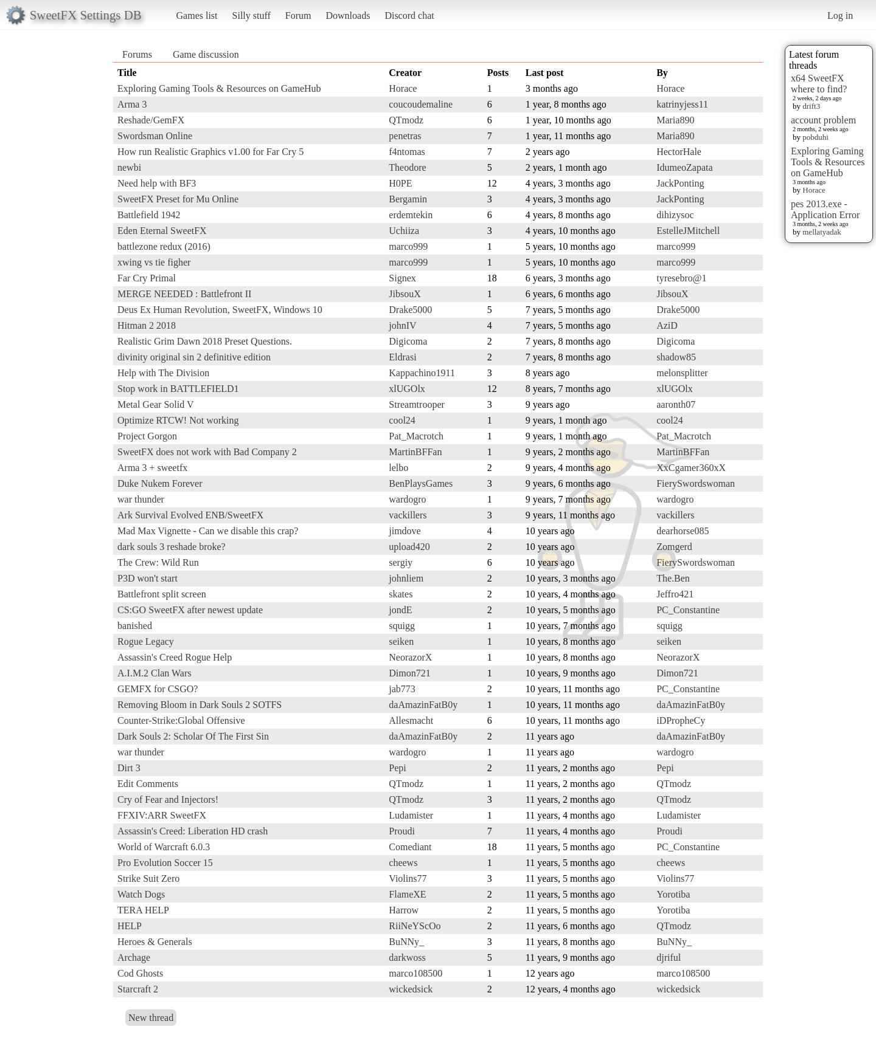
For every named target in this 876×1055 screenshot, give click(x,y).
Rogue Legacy (145, 641)
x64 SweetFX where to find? (819, 83)
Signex (402, 278)
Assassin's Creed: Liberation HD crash (192, 831)
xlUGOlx (407, 388)
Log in (840, 15)
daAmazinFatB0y (423, 704)
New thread (150, 1017)
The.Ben (673, 578)
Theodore (407, 167)
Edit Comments (147, 783)
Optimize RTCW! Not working (177, 420)
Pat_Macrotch (416, 436)
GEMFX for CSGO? (157, 689)
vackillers (407, 515)
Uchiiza (404, 230)
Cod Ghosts (140, 973)
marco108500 (415, 973)
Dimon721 (409, 673)
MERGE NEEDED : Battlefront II (184, 294)
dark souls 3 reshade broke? (171, 546)
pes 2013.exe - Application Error (825, 209)
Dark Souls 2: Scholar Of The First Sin (193, 736)
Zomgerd (674, 546)
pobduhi (815, 137)
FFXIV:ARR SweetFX (161, 815)
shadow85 (676, 357)
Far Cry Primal (146, 278)
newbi (129, 167)
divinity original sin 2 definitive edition (194, 357)
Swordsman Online (154, 136)
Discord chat (409, 15)
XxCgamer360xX (691, 467)
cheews (403, 862)
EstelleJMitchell (688, 230)
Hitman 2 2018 (146, 325)
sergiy (400, 562)
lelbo (398, 467)
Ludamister (411, 815)
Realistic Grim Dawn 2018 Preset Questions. (204, 341)
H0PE (400, 183)
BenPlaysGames (421, 483)
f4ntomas (407, 151)
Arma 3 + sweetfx (152, 467)
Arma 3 (132, 104)
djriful (668, 957)
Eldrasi (402, 357)
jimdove (404, 531)
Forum (298, 15)
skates (400, 594)
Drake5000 (410, 309)
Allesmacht (411, 720)
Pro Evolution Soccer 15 (165, 862)
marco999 (408, 246)
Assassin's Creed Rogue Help (174, 657)
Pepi (397, 768)
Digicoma (408, 341)
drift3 (811, 106)
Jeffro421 (674, 594)
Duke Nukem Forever (160, 483)
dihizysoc (674, 215)
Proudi (402, 831)
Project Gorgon (147, 436)
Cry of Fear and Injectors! (167, 799)
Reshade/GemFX (150, 120)
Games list (197, 15)
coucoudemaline (421, 104)
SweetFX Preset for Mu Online (177, 199)
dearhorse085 (682, 531)
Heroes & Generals (154, 941)
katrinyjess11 (682, 104)
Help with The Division (163, 373)
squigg (402, 625)
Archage (133, 957)
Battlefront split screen (161, 594)
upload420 (409, 546)
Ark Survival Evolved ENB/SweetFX (190, 515)
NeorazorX (410, 657)
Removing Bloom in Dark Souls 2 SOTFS (199, 704)
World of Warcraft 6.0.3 (163, 847)
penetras (405, 136)
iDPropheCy (680, 720)
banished (134, 625)
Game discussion (206, 54)
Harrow (404, 910)
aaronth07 (675, 404)
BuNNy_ (406, 941)
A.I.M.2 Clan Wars (154, 673)
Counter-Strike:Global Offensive (181, 720)
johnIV (402, 325)
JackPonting (680, 183)
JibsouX (404, 294)
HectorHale (678, 151)
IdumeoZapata (684, 167)
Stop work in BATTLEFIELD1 (178, 388)
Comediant (410, 847)
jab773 (402, 689)
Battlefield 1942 (149, 215)
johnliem (406, 578)
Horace (814, 189)
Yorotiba (673, 894)
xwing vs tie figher (153, 262)
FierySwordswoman (695, 483)
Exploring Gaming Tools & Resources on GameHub (828, 162)
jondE (400, 610)
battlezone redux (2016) (163, 246)
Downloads (347, 15)
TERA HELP (143, 910)
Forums (137, 54)
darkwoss (407, 957)
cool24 (402, 420)
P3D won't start (147, 578)
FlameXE (407, 894)
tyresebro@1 (681, 278)
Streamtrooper (417, 404)
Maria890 (675, 120)
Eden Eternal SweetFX (162, 230)
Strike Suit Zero (148, 878)
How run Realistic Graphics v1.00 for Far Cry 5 (210, 151)
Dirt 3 (129, 768)
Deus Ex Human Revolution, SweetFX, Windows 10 (219, 309)
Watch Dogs (141, 894)
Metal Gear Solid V (155, 404)
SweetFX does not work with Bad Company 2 (207, 452)
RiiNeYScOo (414, 926)
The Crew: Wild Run (158, 562)
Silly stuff (251, 15)
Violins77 (407, 878)
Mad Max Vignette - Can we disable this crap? (207, 531)
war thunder (140, 499)
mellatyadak (821, 231)
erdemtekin (411, 215)
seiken (401, 641)
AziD (667, 325)
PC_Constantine (688, 610)
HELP (129, 926)
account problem (823, 120)
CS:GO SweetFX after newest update (190, 610)
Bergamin (408, 199)
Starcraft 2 (137, 989)
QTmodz (406, 120)
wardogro (407, 499)
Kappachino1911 (422, 373)
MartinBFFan (415, 452)
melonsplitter (681, 373)
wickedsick (411, 989)
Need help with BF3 (156, 183)
